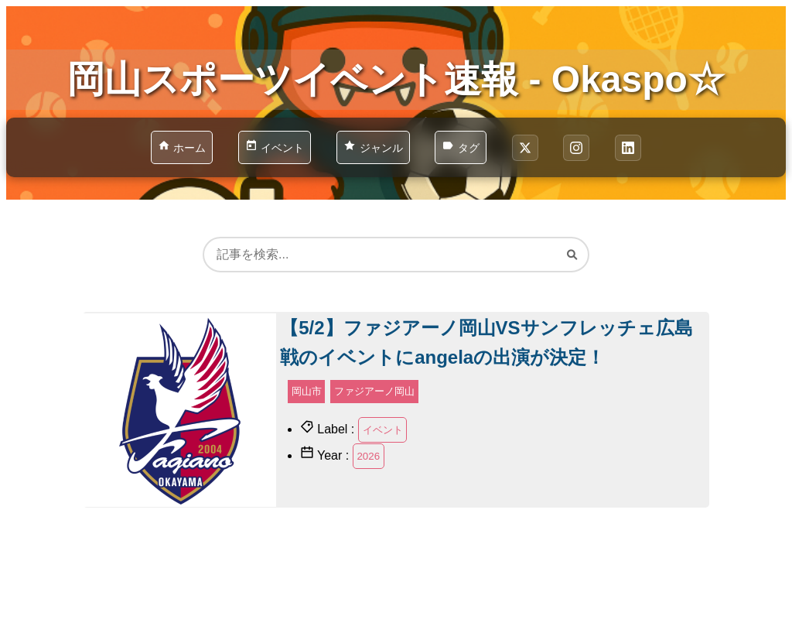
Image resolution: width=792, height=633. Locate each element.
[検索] (572, 254)
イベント (383, 430)
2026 (368, 456)
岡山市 (307, 391)
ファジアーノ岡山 (374, 391)
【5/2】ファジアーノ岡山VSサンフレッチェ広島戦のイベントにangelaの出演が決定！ (486, 342)
